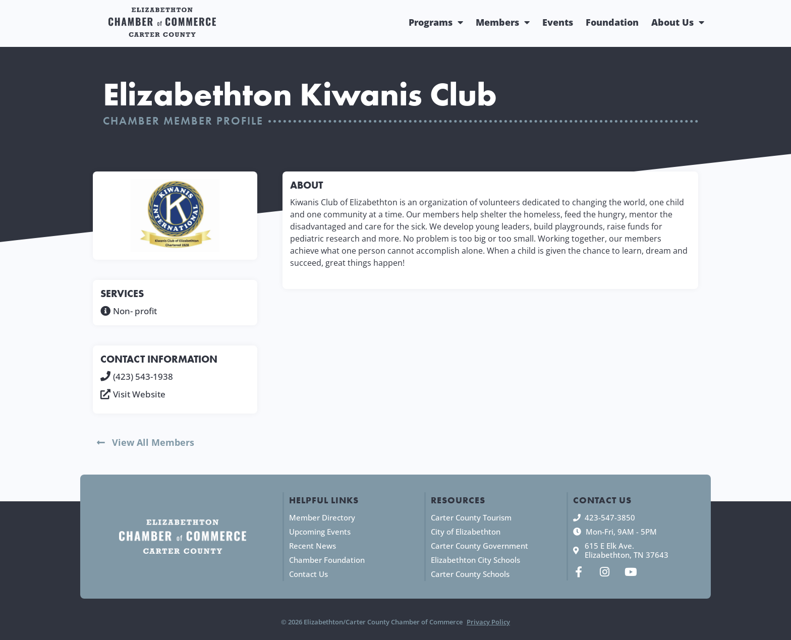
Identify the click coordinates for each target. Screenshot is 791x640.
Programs (436, 22)
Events (557, 22)
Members (503, 22)
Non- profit (135, 311)
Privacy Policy (488, 621)
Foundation (612, 22)
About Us (677, 22)
